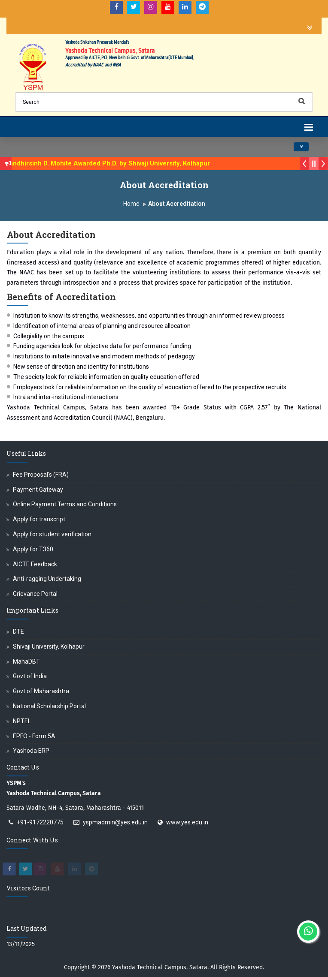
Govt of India (30, 676)
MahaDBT (26, 661)
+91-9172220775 (40, 822)
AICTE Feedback (35, 564)
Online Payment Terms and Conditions (65, 504)
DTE (18, 631)
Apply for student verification (52, 534)
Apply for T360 (33, 549)
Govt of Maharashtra (41, 691)
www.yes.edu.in (187, 822)
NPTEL (22, 721)
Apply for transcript (39, 519)
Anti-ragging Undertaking (47, 578)
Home (131, 203)
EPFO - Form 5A (34, 736)
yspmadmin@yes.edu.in (115, 822)
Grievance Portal (35, 593)
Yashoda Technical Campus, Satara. (160, 967)
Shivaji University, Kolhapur (49, 646)
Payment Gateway (38, 489)
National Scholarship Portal (49, 706)
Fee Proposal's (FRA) (41, 474)
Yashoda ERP (31, 750)
